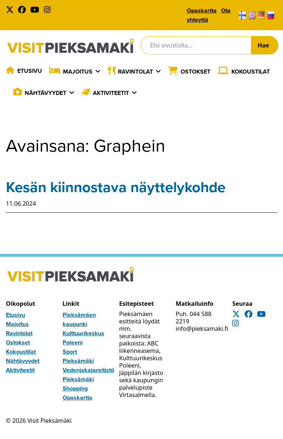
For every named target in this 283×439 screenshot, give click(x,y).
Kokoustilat (250, 71)
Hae (263, 45)
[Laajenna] (97, 71)
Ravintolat (135, 71)
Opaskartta (202, 10)
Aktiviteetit (111, 93)
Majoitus (77, 71)
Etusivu (29, 71)
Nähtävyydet (45, 93)
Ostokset (195, 71)
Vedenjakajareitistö (88, 370)
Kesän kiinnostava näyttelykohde (116, 187)
